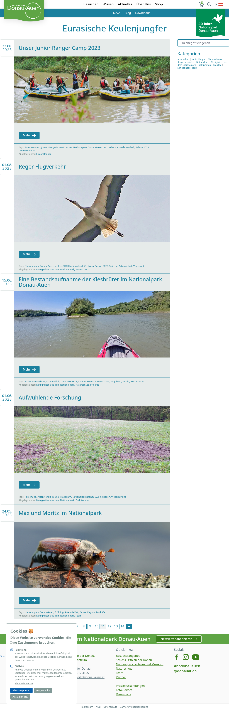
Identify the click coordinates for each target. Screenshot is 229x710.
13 (116, 626)
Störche (113, 266)
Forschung (30, 496)
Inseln (126, 381)
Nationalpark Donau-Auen (87, 147)
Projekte (91, 381)
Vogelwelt (138, 266)
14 (122, 626)
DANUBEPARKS (69, 381)
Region (91, 612)
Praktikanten (82, 500)
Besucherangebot (128, 656)
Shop (159, 4)
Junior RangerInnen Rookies (56, 147)
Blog (128, 13)
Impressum (87, 706)
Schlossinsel (183, 67)
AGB (98, 706)
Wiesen (106, 496)
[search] (209, 4)
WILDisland (103, 381)
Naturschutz (82, 384)
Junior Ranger (43, 154)
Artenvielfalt (125, 266)
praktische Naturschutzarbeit (119, 147)
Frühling (59, 612)
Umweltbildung (27, 150)
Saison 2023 (142, 147)
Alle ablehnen (20, 696)
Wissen (108, 4)
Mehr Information (24, 683)
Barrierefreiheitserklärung (134, 706)
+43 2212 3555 (79, 673)
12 (109, 626)
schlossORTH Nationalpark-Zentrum (74, 266)
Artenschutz (82, 269)
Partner (121, 677)
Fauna (55, 496)
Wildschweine (118, 496)
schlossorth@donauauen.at (86, 677)
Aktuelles (125, 4)
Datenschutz (110, 706)
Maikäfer (101, 612)
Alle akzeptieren (21, 690)
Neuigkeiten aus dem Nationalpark (55, 269)
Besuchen (90, 4)
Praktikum (65, 496)
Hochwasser (137, 381)
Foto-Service (124, 690)
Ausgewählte (43, 690)
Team (28, 381)
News (117, 13)
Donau (82, 381)
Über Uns (143, 4)
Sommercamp (32, 147)
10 (97, 626)
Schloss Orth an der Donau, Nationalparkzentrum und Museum (139, 662)
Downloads (142, 13)
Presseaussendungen (130, 686)
